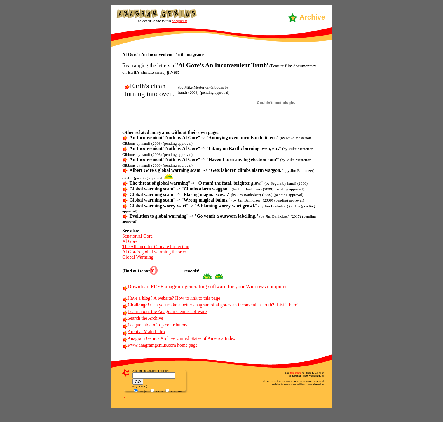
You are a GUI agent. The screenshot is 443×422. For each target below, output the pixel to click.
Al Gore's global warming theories (154, 251)
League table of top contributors (154, 324)
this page (295, 372)
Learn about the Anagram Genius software (164, 311)
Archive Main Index (143, 331)
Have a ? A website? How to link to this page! (172, 298)
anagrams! (179, 21)
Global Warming (137, 257)
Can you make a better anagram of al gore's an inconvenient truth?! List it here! (210, 304)
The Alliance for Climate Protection (155, 246)
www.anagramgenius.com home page (160, 344)
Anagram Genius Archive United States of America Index (178, 338)
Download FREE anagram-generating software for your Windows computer (204, 286)
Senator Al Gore (137, 236)
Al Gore (129, 241)
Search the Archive (142, 318)
